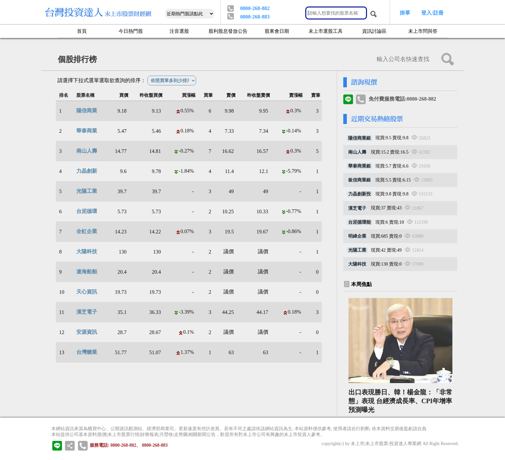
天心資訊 (86, 291)
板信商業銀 (359, 180)
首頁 (82, 31)
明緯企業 (357, 236)
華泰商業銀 (359, 166)
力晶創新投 (359, 194)
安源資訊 (86, 332)
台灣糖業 (86, 352)
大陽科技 (86, 251)
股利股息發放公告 (227, 31)
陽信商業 (86, 110)
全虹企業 (86, 231)
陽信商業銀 (359, 138)
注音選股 (179, 31)
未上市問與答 (422, 31)
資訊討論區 (374, 31)
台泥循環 (86, 211)
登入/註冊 (432, 13)
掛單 (405, 13)
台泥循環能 (359, 222)
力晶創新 (86, 171)
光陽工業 (86, 191)
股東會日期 (277, 31)
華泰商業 (86, 130)
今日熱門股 (131, 31)
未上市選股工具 (326, 31)
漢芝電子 (86, 312)
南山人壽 (86, 151)
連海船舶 (86, 271)
